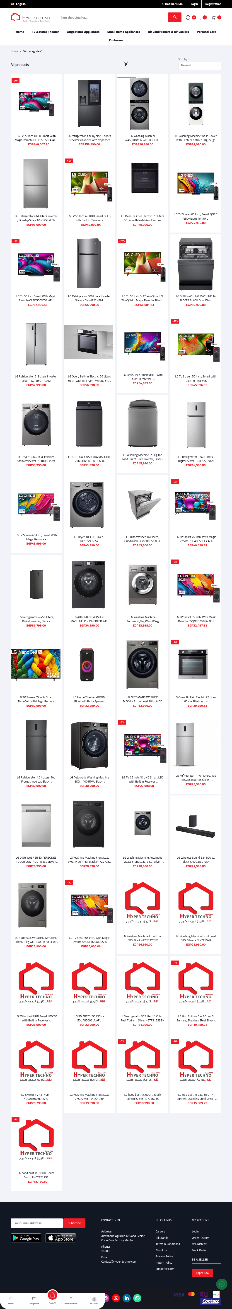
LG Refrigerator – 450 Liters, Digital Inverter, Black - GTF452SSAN (36, 619)
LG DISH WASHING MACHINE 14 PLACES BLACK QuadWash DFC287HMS (196, 298)
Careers (160, 1226)
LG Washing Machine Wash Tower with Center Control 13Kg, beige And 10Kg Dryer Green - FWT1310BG (196, 138)
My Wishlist (199, 1238)
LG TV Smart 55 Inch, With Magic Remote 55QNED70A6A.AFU (89, 934)
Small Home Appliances (123, 32)
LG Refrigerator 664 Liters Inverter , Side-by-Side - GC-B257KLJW (36, 218)
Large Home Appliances (83, 32)
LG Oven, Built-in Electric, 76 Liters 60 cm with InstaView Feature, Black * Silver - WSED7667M (142, 218)
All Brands (162, 1232)
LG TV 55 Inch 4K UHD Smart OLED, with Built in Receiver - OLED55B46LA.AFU (89, 218)
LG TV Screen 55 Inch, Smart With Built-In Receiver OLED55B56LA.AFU (196, 378)
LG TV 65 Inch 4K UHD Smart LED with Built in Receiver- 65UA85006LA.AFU (142, 777)
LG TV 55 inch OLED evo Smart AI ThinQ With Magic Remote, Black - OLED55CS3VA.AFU (142, 298)
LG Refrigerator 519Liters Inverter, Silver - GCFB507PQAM (36, 378)
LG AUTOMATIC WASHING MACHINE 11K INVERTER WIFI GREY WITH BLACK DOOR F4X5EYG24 (89, 619)
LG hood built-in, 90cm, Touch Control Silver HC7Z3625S (142, 1091)
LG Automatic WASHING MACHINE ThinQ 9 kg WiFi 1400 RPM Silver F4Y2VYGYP (36, 934)
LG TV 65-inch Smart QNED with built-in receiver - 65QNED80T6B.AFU (142, 377)
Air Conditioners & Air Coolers (168, 32)
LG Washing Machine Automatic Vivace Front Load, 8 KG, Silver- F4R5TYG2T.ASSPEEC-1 (142, 856)
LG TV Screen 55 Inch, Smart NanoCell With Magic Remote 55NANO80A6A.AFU (36, 699)
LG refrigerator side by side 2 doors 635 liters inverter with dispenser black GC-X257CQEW (89, 138)
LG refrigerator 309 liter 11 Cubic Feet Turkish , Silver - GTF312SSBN (142, 1013)
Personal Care (206, 32)
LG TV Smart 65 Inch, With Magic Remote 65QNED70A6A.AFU (196, 619)
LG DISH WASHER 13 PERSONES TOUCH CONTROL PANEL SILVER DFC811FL (36, 856)
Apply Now (202, 1267)
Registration (213, 4)
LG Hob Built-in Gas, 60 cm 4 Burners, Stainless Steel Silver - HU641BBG (195, 1091)
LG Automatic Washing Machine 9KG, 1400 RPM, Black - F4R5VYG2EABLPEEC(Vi (89, 777)
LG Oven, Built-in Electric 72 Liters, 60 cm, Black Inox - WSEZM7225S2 (195, 699)
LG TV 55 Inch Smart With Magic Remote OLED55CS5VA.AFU (36, 298)
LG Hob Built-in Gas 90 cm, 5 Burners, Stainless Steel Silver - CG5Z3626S (195, 1013)
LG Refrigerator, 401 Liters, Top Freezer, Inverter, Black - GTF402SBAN (36, 777)
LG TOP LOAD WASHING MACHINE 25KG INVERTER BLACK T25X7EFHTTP (89, 459)
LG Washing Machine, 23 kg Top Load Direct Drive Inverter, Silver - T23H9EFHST (142, 457)
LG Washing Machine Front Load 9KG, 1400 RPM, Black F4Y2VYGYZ (89, 856)
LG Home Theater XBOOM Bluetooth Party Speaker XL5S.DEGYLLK (89, 699)
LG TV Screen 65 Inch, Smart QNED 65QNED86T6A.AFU (196, 216)
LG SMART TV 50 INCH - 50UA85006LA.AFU (89, 1013)
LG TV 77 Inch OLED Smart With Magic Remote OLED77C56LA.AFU (36, 138)
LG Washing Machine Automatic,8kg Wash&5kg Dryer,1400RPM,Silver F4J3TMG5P (142, 619)
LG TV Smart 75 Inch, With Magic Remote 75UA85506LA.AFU (196, 539)
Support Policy (165, 1263)
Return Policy (164, 1257)
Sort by (182, 59)
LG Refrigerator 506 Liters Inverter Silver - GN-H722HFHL (89, 298)
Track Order (199, 1245)
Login (194, 4)
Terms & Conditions (168, 1238)
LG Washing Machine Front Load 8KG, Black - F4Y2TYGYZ (142, 934)
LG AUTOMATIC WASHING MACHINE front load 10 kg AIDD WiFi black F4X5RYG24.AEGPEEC (142, 699)
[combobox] (199, 66)
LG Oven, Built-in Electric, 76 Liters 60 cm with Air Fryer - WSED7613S (89, 378)
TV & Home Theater (45, 32)
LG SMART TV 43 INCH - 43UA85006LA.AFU (36, 1091)
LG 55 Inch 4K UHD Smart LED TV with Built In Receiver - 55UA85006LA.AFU (36, 1013)
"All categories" (32, 51)
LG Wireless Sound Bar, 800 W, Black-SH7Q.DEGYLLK (196, 856)
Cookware (116, 40)
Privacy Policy (164, 1251)
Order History (200, 1232)
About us (161, 1245)
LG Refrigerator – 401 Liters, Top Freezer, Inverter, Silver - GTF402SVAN (196, 777)
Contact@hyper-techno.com (119, 1256)
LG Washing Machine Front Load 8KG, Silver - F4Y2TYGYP (196, 934)
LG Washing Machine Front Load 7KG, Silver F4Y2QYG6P (89, 1091)
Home (20, 32)
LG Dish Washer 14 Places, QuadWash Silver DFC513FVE (142, 539)
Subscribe (74, 1218)
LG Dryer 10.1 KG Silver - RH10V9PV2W (89, 539)
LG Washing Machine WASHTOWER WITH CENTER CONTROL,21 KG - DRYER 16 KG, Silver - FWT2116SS (143, 138)
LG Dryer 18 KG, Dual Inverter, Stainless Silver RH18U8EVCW (36, 459)
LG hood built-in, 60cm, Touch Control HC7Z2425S (36, 1170)
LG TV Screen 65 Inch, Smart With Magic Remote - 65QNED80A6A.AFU (36, 537)
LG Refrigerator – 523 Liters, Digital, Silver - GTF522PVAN (196, 459)
